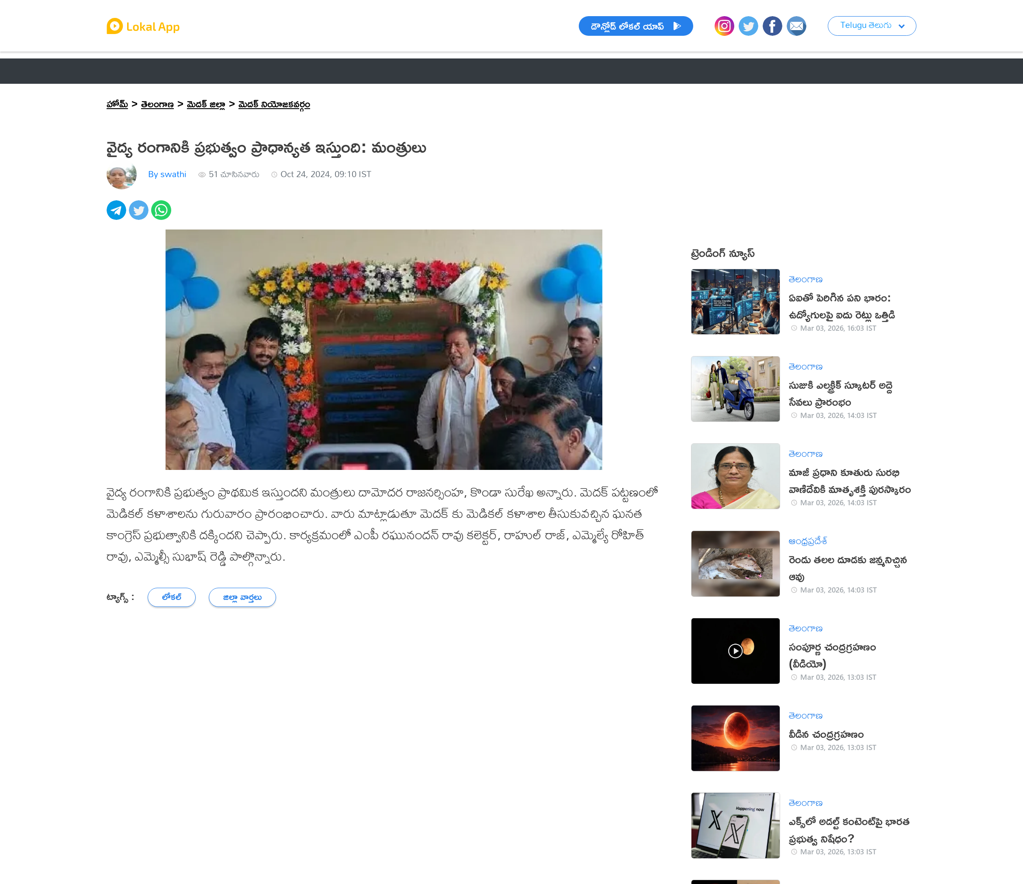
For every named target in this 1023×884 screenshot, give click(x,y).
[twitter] (140, 215)
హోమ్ (117, 103)
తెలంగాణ (157, 103)
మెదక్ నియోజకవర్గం (274, 103)
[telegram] (118, 215)
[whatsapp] (162, 215)
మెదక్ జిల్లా (206, 103)
